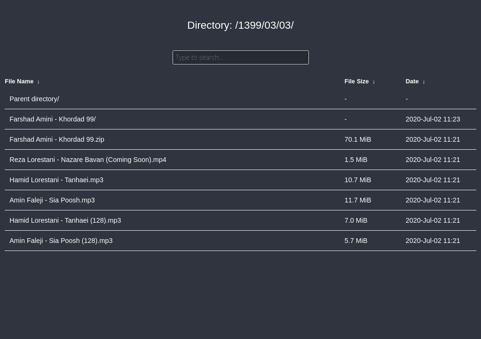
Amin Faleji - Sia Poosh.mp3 (52, 200)
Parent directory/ (34, 99)
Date (412, 81)
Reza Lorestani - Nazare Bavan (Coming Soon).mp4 (87, 159)
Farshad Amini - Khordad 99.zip (56, 139)
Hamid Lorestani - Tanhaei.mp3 (56, 180)
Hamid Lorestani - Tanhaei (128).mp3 (65, 220)
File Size (357, 81)
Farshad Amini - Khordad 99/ (52, 119)
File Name (19, 81)
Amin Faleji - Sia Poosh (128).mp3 (60, 240)
